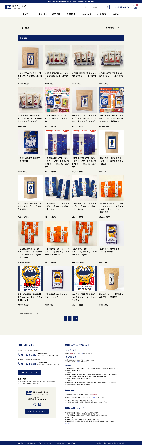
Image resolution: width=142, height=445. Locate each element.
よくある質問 (101, 14)
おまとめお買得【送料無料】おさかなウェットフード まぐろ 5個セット (84, 297)
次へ (75, 318)
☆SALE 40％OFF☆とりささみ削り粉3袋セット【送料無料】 (57, 76)
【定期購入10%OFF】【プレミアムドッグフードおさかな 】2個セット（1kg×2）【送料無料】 (57, 162)
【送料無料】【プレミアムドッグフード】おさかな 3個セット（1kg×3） (84, 206)
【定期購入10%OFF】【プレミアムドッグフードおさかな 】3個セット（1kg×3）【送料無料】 (84, 162)
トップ (25, 14)
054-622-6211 (27, 363)
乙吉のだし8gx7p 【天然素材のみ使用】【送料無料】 (111, 295)
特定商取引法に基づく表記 (26, 443)
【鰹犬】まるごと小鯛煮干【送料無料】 (29, 159)
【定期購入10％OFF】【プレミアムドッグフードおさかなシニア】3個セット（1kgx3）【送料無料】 (30, 253)
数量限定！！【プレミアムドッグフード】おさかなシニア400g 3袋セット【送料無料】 (84, 118)
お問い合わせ (71, 443)
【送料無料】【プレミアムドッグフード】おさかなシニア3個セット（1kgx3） (84, 251)
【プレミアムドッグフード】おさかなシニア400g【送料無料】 (30, 76)
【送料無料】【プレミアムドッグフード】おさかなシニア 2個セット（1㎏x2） (57, 251)
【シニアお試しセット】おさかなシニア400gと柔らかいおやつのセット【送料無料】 (111, 118)
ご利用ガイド (60, 443)
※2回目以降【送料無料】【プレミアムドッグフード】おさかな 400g (30, 206)
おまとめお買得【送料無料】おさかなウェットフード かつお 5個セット (30, 297)
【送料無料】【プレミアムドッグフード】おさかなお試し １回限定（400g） (111, 161)
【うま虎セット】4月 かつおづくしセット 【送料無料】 (56, 118)
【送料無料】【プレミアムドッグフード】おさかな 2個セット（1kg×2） (57, 206)
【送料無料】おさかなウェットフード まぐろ (57, 295)
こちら (81, 353)
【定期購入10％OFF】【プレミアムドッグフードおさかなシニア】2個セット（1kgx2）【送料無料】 (111, 207)
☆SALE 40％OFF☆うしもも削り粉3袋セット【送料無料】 (84, 74)
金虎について (86, 14)
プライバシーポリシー (45, 443)
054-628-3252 (27, 354)
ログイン (116, 14)
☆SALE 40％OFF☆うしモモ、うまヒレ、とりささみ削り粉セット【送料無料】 (30, 118)
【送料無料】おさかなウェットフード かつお (111, 250)
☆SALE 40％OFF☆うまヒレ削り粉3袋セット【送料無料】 (111, 74)
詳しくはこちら (69, 423)
